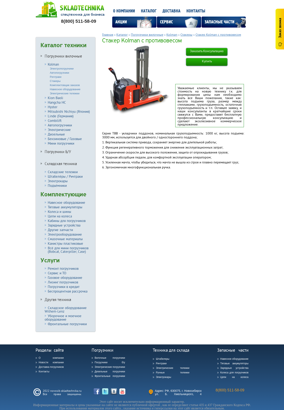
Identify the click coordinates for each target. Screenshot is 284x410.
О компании (124, 11)
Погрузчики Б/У (58, 151)
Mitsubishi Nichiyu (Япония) (69, 111)
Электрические (59, 129)
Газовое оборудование (65, 277)
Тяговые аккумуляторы (65, 207)
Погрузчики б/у (110, 362)
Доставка (171, 11)
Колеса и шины (59, 211)
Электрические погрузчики (110, 367)
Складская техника (61, 163)
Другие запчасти (60, 230)
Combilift (55, 120)
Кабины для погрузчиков (67, 220)
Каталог (148, 11)
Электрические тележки (64, 93)
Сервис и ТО (57, 273)
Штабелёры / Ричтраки (65, 176)
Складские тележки (63, 172)
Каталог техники (64, 45)
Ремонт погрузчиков (63, 268)
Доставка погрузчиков (51, 367)
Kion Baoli (55, 98)
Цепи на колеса (60, 216)
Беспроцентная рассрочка (67, 291)
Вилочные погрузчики (110, 357)
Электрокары (58, 181)
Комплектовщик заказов (65, 85)
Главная (107, 34)
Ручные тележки (172, 372)
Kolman (53, 64)
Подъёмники (57, 185)
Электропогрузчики (62, 68)
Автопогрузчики (59, 72)
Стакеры (55, 81)
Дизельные (56, 134)
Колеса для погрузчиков (234, 372)
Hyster (52, 107)
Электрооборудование (65, 234)
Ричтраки (55, 76)
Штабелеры (162, 358)
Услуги (50, 260)
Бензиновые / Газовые (65, 139)
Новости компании (51, 362)
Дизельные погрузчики (110, 371)
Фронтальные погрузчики (67, 324)
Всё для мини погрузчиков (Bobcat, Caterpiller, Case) (66, 250)
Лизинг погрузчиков (63, 282)
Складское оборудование (66, 309)
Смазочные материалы (65, 239)
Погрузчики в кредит (64, 286)
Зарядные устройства (64, 225)
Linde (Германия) (61, 116)
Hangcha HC (57, 102)
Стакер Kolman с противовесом (218, 34)
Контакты (195, 11)
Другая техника (58, 299)
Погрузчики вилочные (63, 56)
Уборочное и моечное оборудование (63, 317)
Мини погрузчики (61, 143)
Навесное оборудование (65, 89)
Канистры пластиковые (65, 243)
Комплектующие (63, 194)
